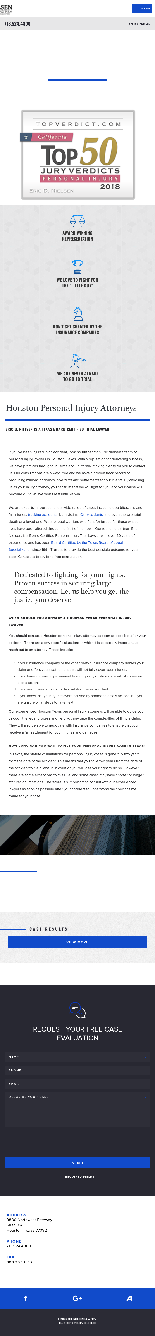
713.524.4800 (17, 23)
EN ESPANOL (139, 23)
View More (77, 942)
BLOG (93, 1323)
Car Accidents (91, 514)
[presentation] (38, 1141)
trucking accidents (42, 514)
